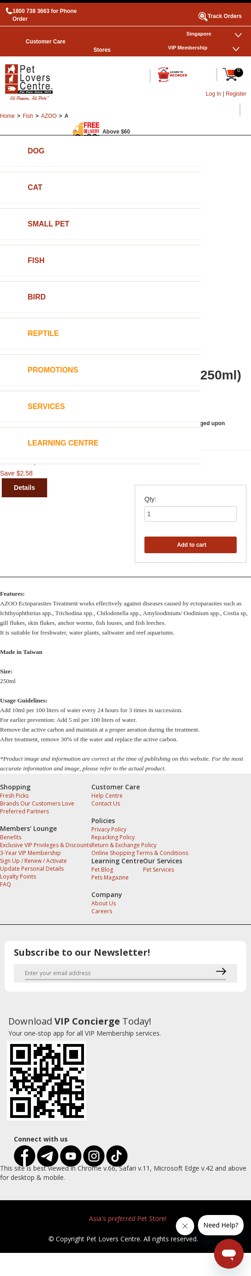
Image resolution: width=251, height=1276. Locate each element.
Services (46, 406)
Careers (101, 911)
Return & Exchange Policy (123, 845)
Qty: (150, 499)
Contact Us (105, 803)
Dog (36, 151)
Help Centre (107, 796)
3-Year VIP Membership (30, 853)
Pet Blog (102, 869)
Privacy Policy (108, 829)
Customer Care (46, 41)
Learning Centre (63, 443)
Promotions (53, 370)
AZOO (49, 116)
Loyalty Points (18, 876)
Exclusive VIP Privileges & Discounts (45, 845)
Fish (36, 260)
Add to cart (191, 545)
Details (24, 487)
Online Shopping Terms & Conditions (139, 853)
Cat (35, 187)
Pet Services (158, 869)
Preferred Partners (24, 811)
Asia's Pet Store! (128, 1218)
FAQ (5, 884)
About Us (103, 903)
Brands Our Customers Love (37, 803)
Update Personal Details (32, 869)
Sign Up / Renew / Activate (33, 861)
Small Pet (48, 224)
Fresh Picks (14, 796)
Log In (213, 94)
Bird (37, 297)
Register (236, 94)
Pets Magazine (110, 877)
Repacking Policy (113, 837)
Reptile (43, 333)
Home (7, 116)
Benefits (10, 837)
